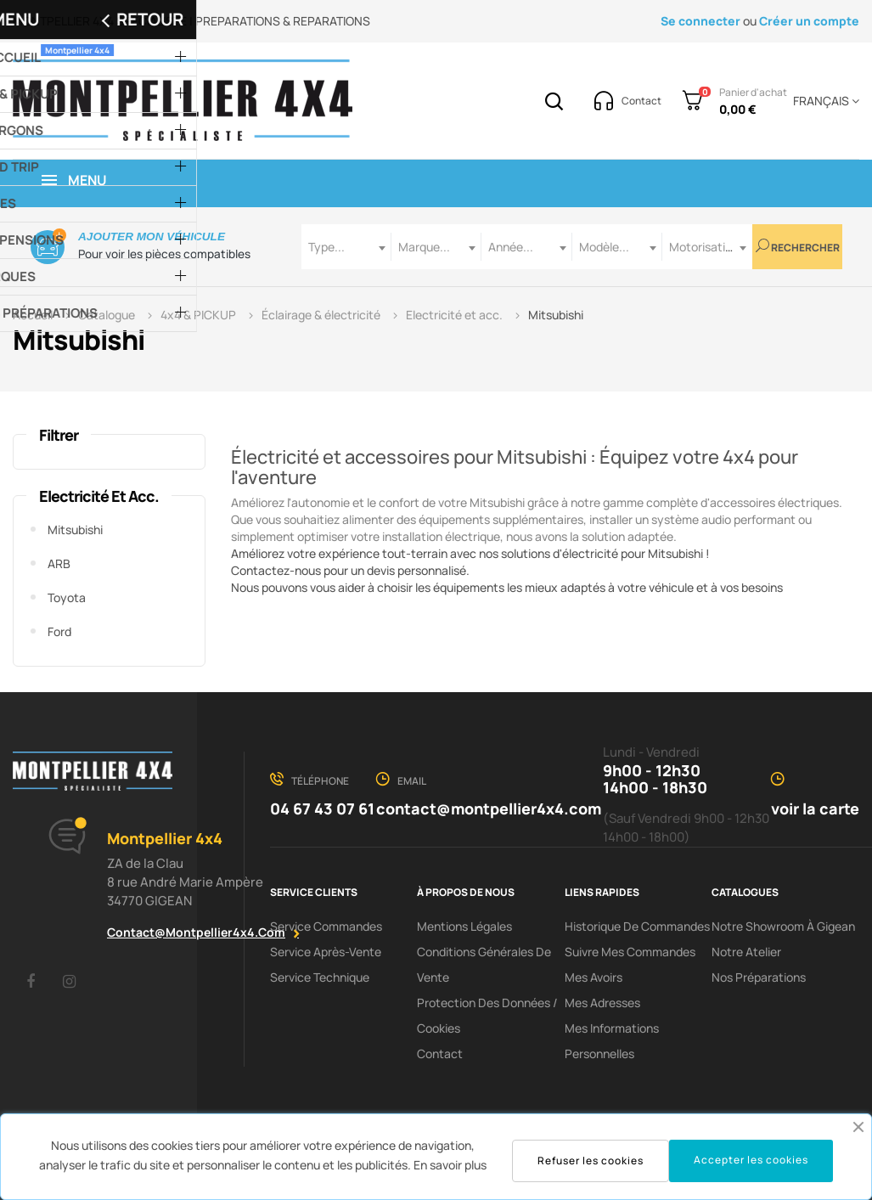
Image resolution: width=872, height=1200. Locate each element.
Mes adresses (602, 1002)
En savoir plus (450, 1165)
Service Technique (319, 977)
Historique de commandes (637, 926)
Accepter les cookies (751, 1159)
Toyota (67, 597)
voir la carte (815, 808)
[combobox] (346, 246)
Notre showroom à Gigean (783, 926)
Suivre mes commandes (630, 952)
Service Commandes (326, 926)
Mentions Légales (464, 926)
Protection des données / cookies (487, 1015)
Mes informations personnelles (612, 1041)
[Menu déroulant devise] (823, 101)
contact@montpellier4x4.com (196, 932)
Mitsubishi (75, 529)
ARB (59, 563)
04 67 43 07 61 (322, 808)
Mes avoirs (593, 977)
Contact (440, 1053)
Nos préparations (759, 977)
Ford (59, 631)
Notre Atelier (746, 952)
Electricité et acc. (99, 496)
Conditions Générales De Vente (484, 964)
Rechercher (798, 247)
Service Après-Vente (325, 952)
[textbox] (346, 246)
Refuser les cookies (590, 1160)
